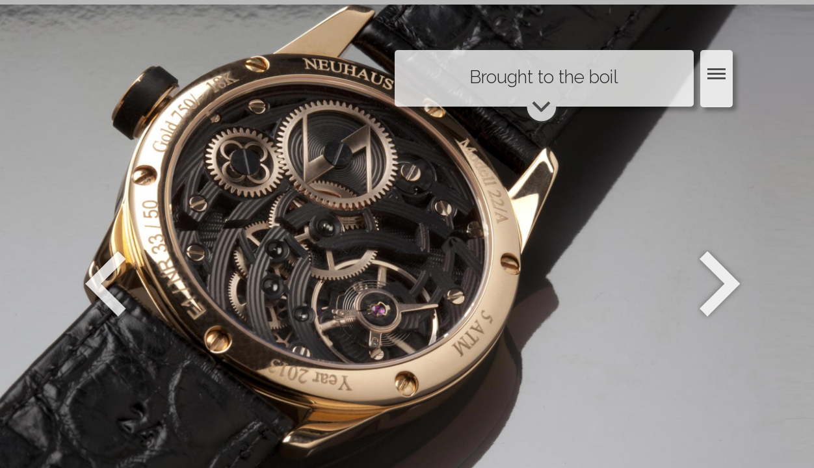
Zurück (105, 284)
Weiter (721, 284)
